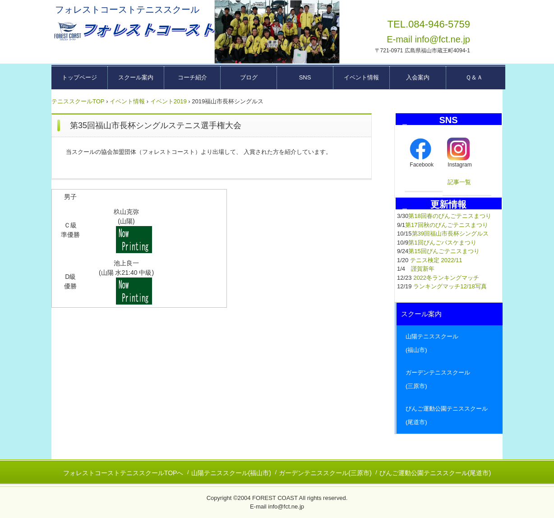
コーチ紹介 (192, 77)
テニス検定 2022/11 (436, 260)
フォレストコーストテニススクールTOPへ (123, 473)
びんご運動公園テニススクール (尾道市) (450, 415)
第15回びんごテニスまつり (443, 251)
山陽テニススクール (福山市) (450, 343)
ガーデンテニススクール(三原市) (325, 473)
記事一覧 (459, 182)
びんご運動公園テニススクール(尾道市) (435, 473)
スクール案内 (135, 77)
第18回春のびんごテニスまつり (449, 216)
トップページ (79, 77)
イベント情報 (361, 77)
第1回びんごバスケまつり (442, 242)
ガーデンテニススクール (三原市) (450, 379)
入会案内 (417, 77)
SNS (305, 77)
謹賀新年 (422, 268)
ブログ (249, 77)
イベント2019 (168, 101)
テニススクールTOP (78, 101)
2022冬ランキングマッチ (446, 277)
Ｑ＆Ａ (474, 77)
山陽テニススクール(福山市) (231, 473)
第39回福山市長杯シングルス (450, 233)
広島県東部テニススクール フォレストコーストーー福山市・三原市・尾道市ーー (133, 31)
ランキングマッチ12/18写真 (450, 286)
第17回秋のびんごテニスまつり (446, 225)
